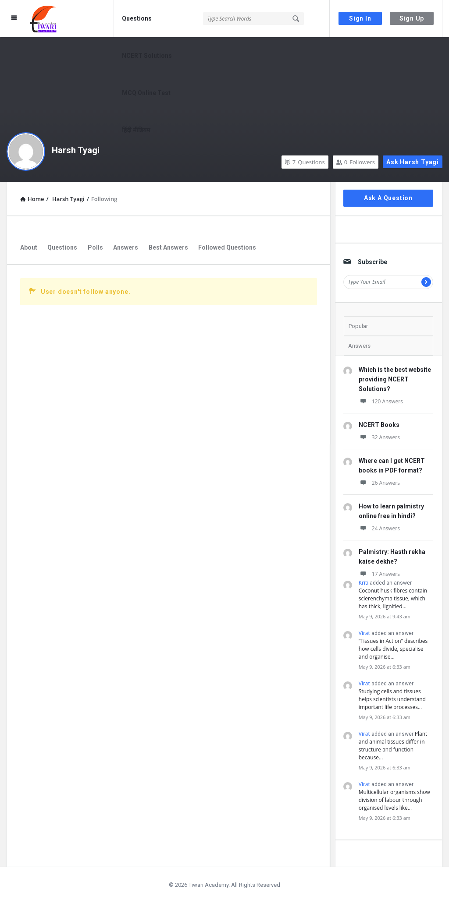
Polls (95, 247)
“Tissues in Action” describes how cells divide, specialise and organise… (393, 648)
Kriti (364, 582)
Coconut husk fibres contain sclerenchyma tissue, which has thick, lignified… (393, 598)
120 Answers (381, 401)
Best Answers (168, 247)
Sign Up (411, 18)
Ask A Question (388, 197)
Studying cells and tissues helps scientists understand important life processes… (392, 699)
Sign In (360, 18)
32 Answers (379, 437)
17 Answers (379, 574)
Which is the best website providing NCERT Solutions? (395, 379)
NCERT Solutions (147, 55)
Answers (125, 247)
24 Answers (379, 528)
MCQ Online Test (146, 92)
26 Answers (379, 483)
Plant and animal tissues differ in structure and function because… (393, 745)
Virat (364, 633)
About (28, 247)
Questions (137, 18)
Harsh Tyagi (76, 150)
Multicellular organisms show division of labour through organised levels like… (394, 799)
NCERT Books (379, 424)
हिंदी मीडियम (136, 130)
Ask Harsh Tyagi (412, 162)
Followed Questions (227, 247)
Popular (358, 326)
